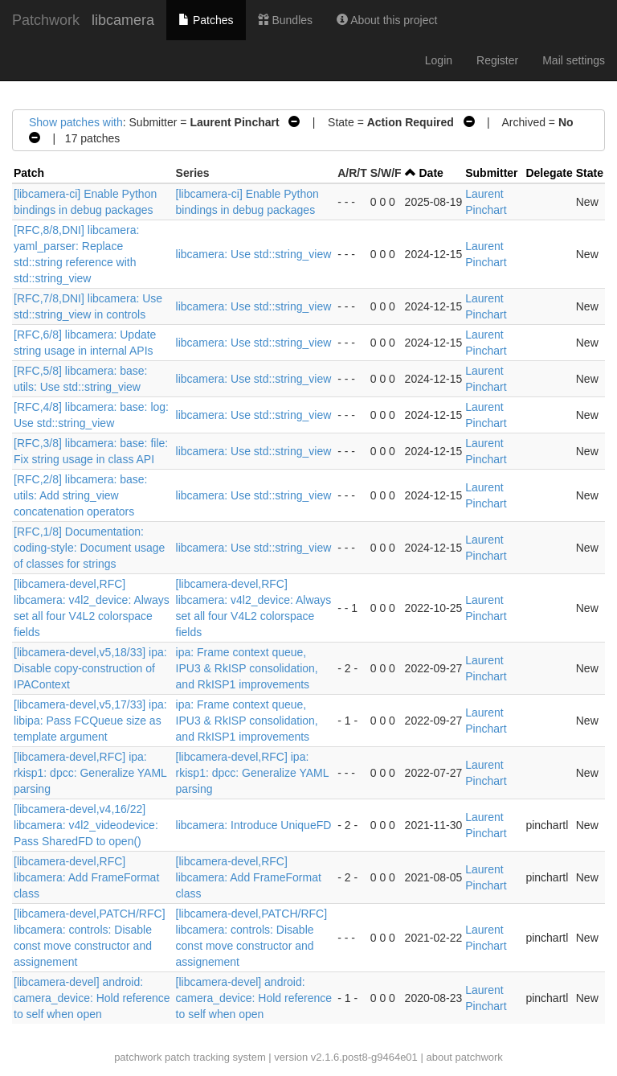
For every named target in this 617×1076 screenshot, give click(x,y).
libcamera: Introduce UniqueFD (254, 825)
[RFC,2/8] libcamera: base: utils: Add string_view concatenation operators (81, 495)
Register (497, 60)
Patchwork (46, 20)
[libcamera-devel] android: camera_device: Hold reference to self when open (92, 998)
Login (438, 60)
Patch (29, 172)
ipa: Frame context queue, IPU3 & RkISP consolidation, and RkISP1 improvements (247, 668)
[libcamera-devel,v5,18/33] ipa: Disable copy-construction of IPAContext (90, 668)
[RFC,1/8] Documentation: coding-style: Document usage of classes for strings (89, 547)
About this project (387, 20)
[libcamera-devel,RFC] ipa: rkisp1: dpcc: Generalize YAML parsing (90, 772)
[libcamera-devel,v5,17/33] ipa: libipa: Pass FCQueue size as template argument (90, 720)
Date (431, 172)
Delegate (548, 172)
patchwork (137, 1057)
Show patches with (76, 122)
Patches (205, 20)
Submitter (491, 172)
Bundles (285, 20)
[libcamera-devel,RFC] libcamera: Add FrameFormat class (86, 877)
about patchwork (464, 1057)
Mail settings (573, 60)
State (589, 172)
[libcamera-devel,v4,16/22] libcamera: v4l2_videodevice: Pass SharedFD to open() (86, 825)
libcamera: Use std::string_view (254, 254)
